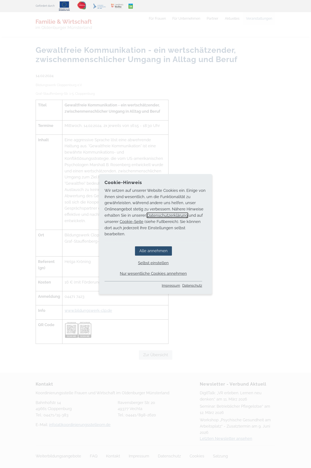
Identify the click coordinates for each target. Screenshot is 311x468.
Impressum (171, 286)
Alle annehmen (153, 250)
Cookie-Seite (131, 221)
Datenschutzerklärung (167, 215)
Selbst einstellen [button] (153, 263)
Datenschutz (192, 286)
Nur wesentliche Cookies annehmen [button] (153, 273)
